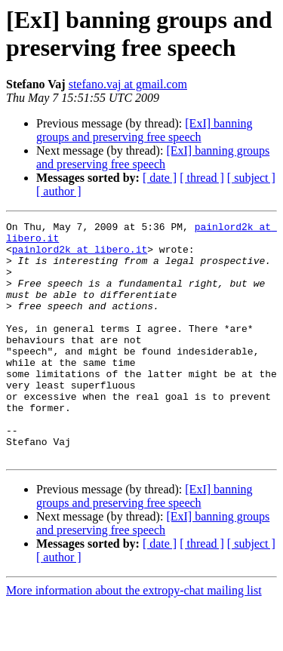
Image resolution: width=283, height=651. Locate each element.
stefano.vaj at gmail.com (128, 84)
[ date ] (160, 177)
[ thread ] (202, 177)
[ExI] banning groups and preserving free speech (144, 130)
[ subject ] (251, 177)
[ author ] (59, 191)
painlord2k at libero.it (79, 256)
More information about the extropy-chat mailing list (134, 637)
